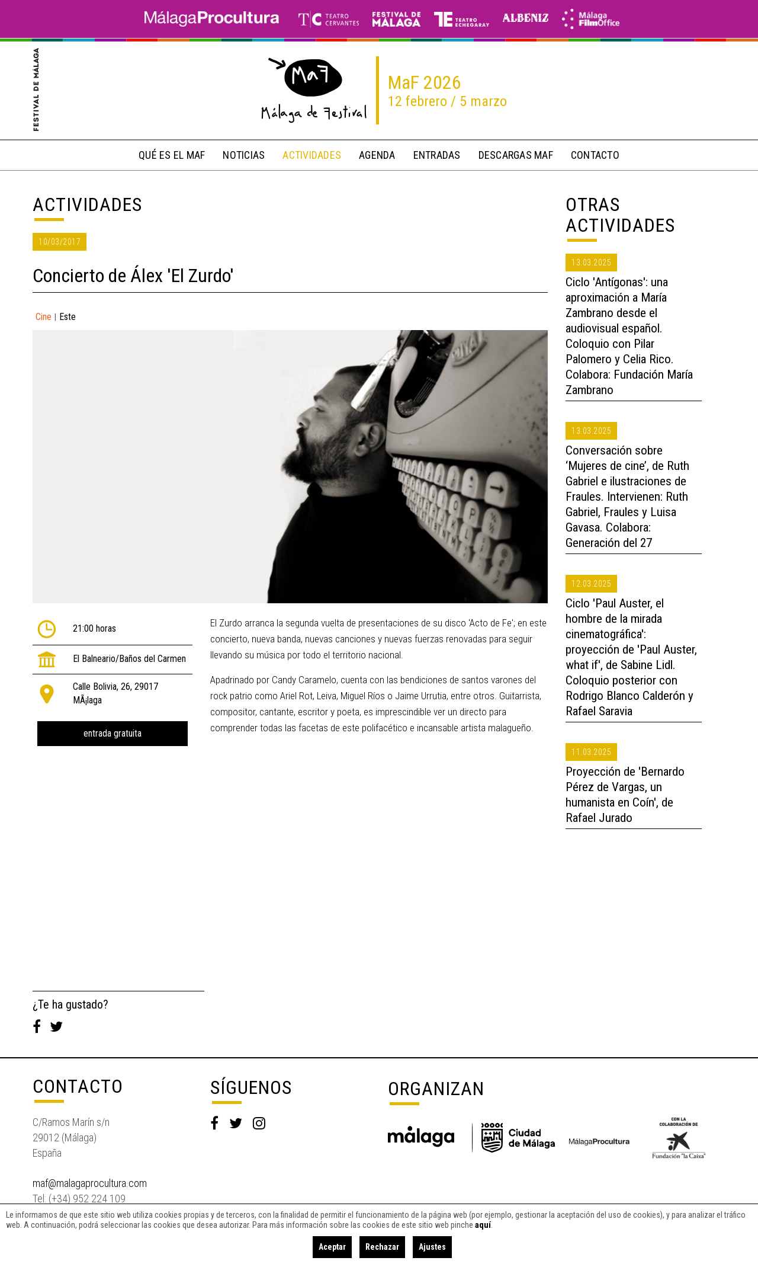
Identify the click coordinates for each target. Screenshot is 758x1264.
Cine (44, 316)
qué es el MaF (172, 155)
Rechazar (382, 1247)
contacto (595, 155)
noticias (244, 155)
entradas (437, 155)
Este (67, 316)
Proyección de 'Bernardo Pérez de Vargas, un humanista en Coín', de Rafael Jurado (625, 794)
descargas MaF (515, 155)
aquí (483, 1225)
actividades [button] (311, 155)
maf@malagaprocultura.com (90, 1183)
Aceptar (332, 1247)
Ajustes (432, 1247)
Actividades (87, 204)
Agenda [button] (377, 155)
